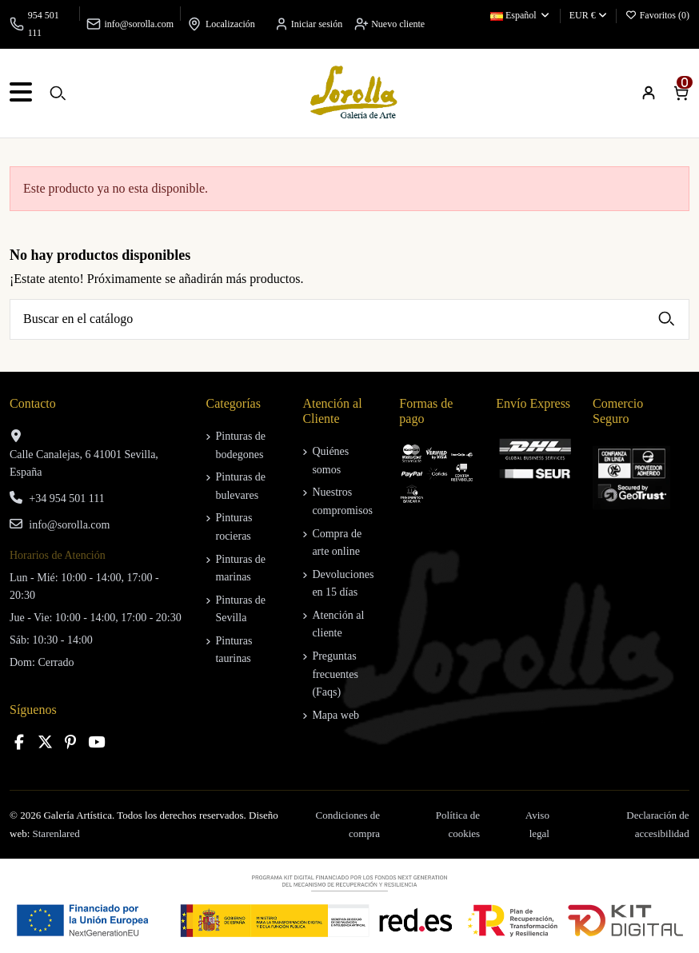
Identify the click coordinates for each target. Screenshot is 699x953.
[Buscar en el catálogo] (666, 320)
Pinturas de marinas (240, 568)
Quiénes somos (330, 460)
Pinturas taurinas (233, 649)
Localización (230, 24)
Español (520, 15)
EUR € (588, 15)
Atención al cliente (338, 624)
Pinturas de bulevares (240, 485)
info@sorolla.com (139, 24)
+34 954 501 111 (66, 498)
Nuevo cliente (389, 24)
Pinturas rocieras (233, 526)
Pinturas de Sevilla (240, 609)
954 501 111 (43, 24)
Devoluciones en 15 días (342, 583)
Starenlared (56, 833)
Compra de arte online (336, 542)
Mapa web (335, 715)
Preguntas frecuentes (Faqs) (335, 674)
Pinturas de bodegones (240, 445)
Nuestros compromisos (342, 501)
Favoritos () (657, 15)
